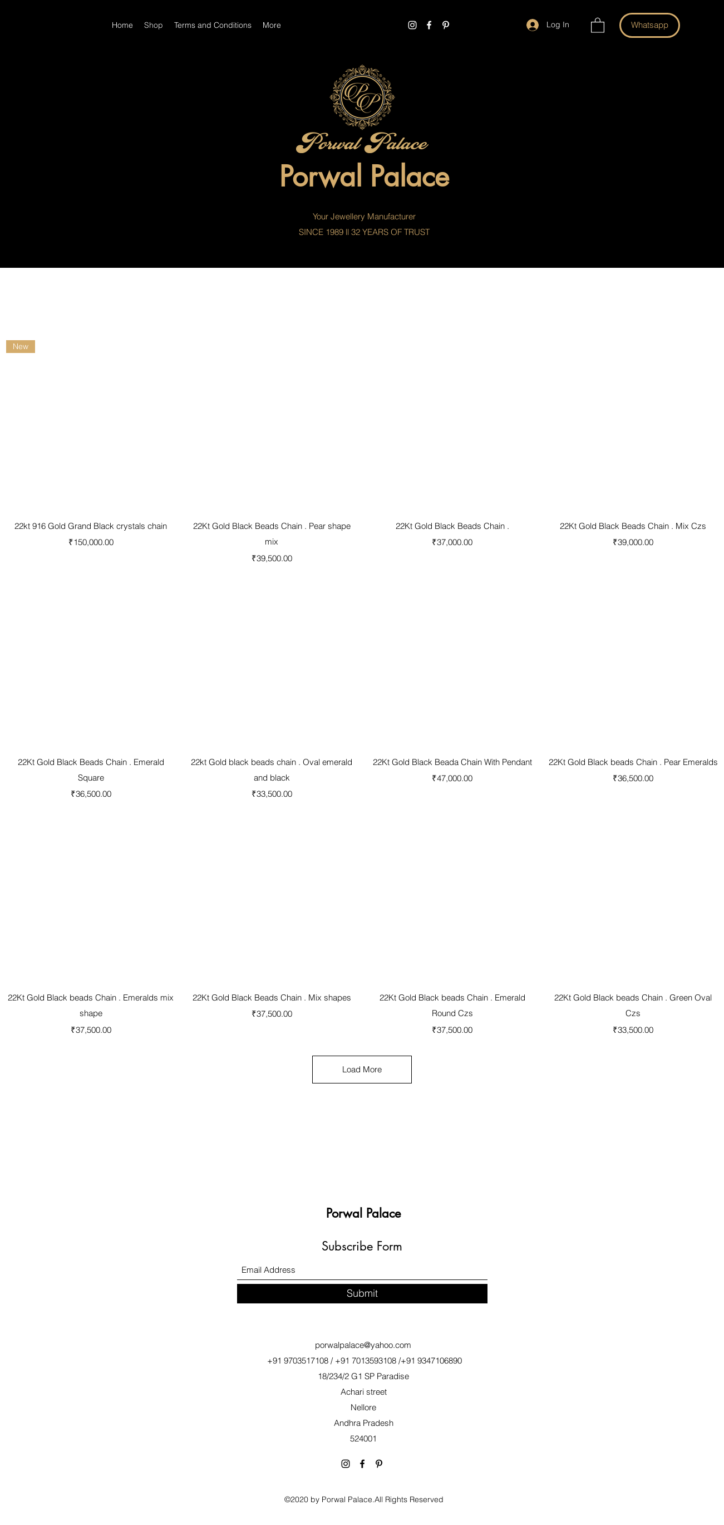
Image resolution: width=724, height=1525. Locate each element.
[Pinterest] (445, 25)
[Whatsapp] (649, 25)
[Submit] (362, 1293)
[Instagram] (412, 25)
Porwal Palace (347, 1499)
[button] (597, 25)
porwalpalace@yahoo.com (363, 1345)
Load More (362, 1069)
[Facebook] (429, 25)
